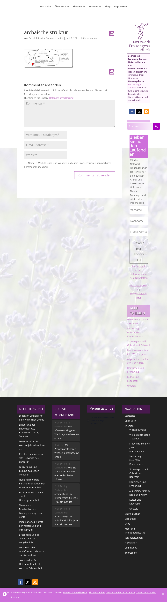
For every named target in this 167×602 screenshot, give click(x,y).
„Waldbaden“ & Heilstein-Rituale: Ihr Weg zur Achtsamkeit (30, 564)
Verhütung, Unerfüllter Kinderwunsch (135, 332)
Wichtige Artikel (137, 429)
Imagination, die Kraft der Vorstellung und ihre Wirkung (31, 525)
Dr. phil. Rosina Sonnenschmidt (46, 38)
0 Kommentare (89, 38)
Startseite (45, 6)
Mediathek (130, 518)
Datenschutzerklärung (61, 97)
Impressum (120, 6)
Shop (107, 6)
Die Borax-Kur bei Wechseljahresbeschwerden (32, 445)
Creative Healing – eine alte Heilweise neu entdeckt (31, 457)
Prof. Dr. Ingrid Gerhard (135, 86)
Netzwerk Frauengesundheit (139, 37)
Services (93, 6)
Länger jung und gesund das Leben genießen (29, 470)
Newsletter (131, 542)
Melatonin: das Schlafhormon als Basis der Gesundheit (31, 551)
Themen (77, 6)
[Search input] (140, 126)
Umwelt (131, 385)
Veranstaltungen (134, 537)
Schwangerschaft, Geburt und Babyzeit (139, 473)
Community (131, 547)
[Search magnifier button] (156, 126)
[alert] (101, 420)
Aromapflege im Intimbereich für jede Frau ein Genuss (66, 497)
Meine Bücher (132, 513)
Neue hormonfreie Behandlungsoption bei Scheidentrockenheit (32, 483)
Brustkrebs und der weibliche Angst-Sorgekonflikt (29, 538)
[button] (132, 111)
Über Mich (60, 6)
